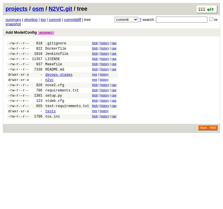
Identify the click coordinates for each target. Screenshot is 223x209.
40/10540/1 (46, 32)
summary (13, 19)
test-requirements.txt (67, 117)
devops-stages (59, 80)
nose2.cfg (54, 92)
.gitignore (55, 44)
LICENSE (52, 62)
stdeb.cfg (54, 111)
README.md (54, 74)
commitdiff (72, 19)
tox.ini (52, 129)
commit (55, 19)
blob (95, 43)
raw (114, 43)
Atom (203, 140)
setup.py (53, 104)
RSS (213, 140)
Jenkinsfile (56, 56)
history (104, 43)
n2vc (49, 86)
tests (50, 123)
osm (38, 9)
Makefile (53, 68)
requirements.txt (62, 98)
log (43, 19)
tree (94, 79)
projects (17, 9)
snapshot (13, 24)
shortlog (30, 19)
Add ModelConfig (30, 32)
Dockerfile (55, 50)
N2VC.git (60, 9)
